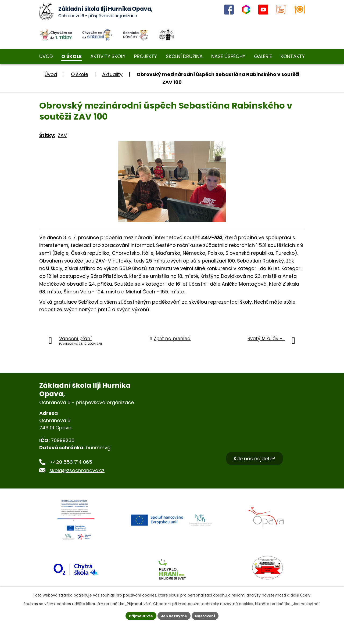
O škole (79, 74)
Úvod (51, 74)
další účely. (301, 594)
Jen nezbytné (174, 615)
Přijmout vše (138, 615)
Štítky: (47, 135)
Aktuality (112, 74)
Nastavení (207, 615)
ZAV (62, 135)
